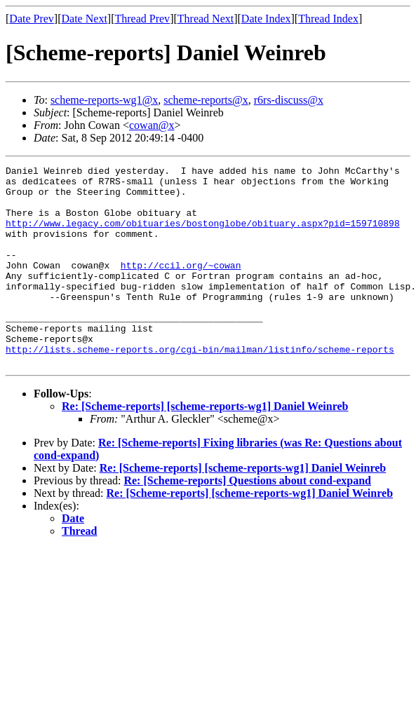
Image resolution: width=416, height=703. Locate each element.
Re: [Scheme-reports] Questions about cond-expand (247, 520)
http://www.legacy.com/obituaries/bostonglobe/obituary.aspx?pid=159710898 (203, 235)
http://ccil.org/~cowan (181, 286)
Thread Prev (142, 19)
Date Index (266, 19)
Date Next (84, 19)
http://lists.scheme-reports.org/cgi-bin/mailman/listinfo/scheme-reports (200, 387)
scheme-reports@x (205, 100)
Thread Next (205, 19)
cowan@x (152, 125)
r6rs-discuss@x (288, 100)
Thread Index (328, 19)
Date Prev (31, 19)
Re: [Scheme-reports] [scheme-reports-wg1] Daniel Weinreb (205, 446)
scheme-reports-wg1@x (104, 100)
